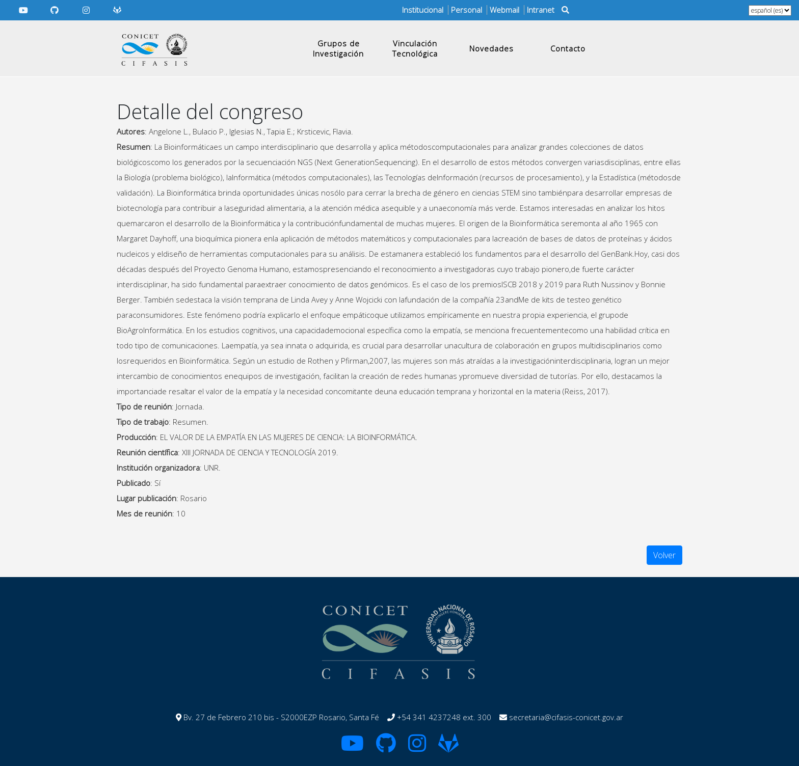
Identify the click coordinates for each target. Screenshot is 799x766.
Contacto (567, 48)
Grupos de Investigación (338, 48)
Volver (664, 555)
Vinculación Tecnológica (415, 48)
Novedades (491, 48)
